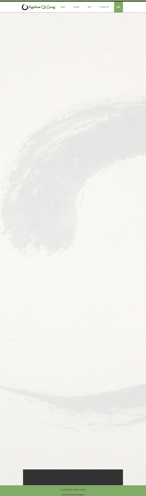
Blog (118, 7)
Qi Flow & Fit (104, 7)
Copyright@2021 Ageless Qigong (73, 490)
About (63, 7)
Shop (89, 7)
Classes (76, 7)
